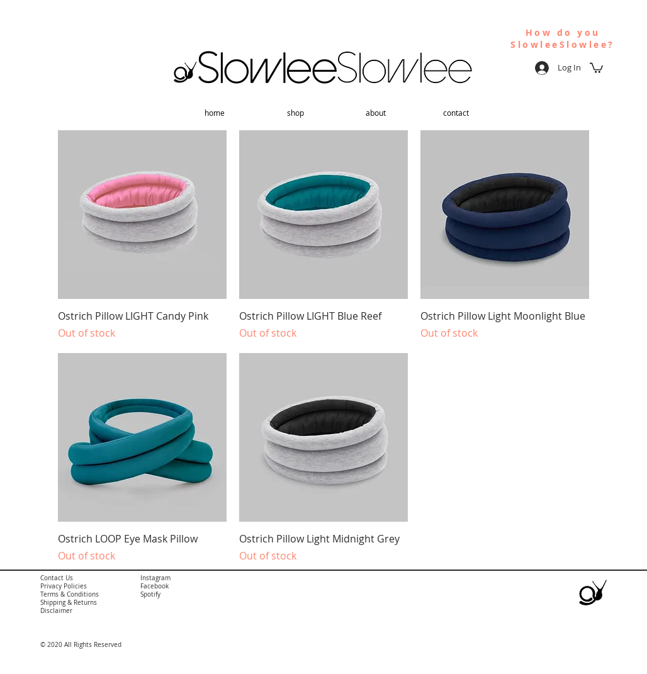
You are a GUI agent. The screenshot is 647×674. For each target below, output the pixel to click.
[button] (596, 67)
